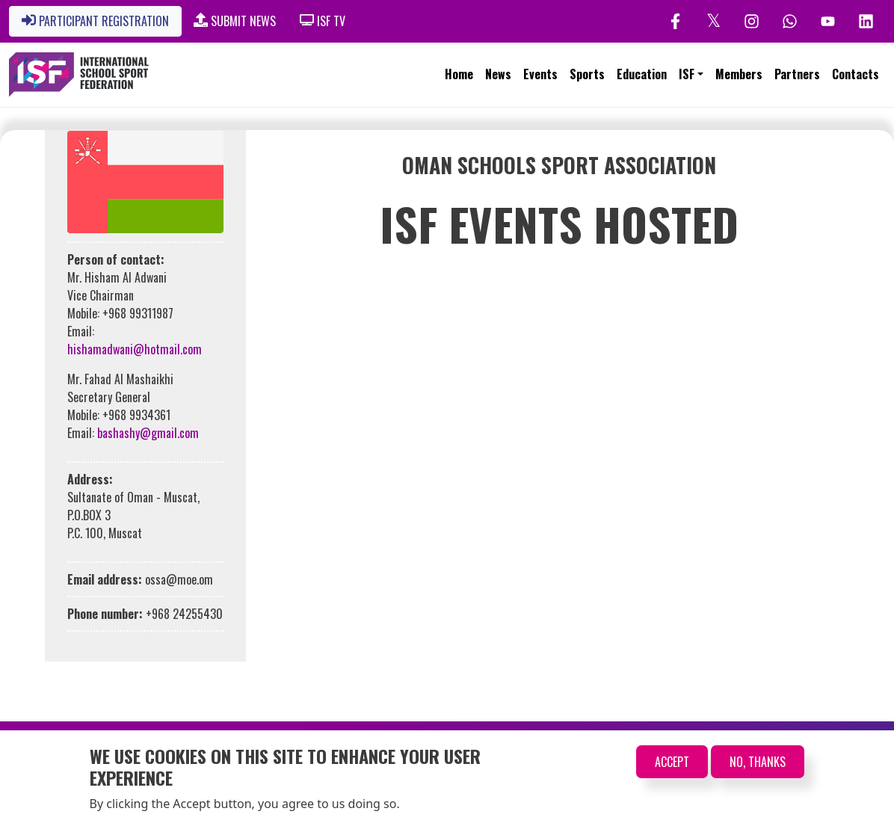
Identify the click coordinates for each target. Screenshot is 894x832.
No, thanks (758, 764)
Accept (672, 764)
